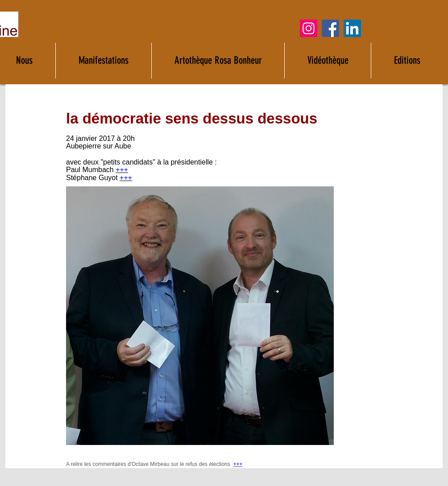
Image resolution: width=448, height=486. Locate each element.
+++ (122, 169)
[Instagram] (308, 28)
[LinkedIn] (352, 28)
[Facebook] (330, 28)
